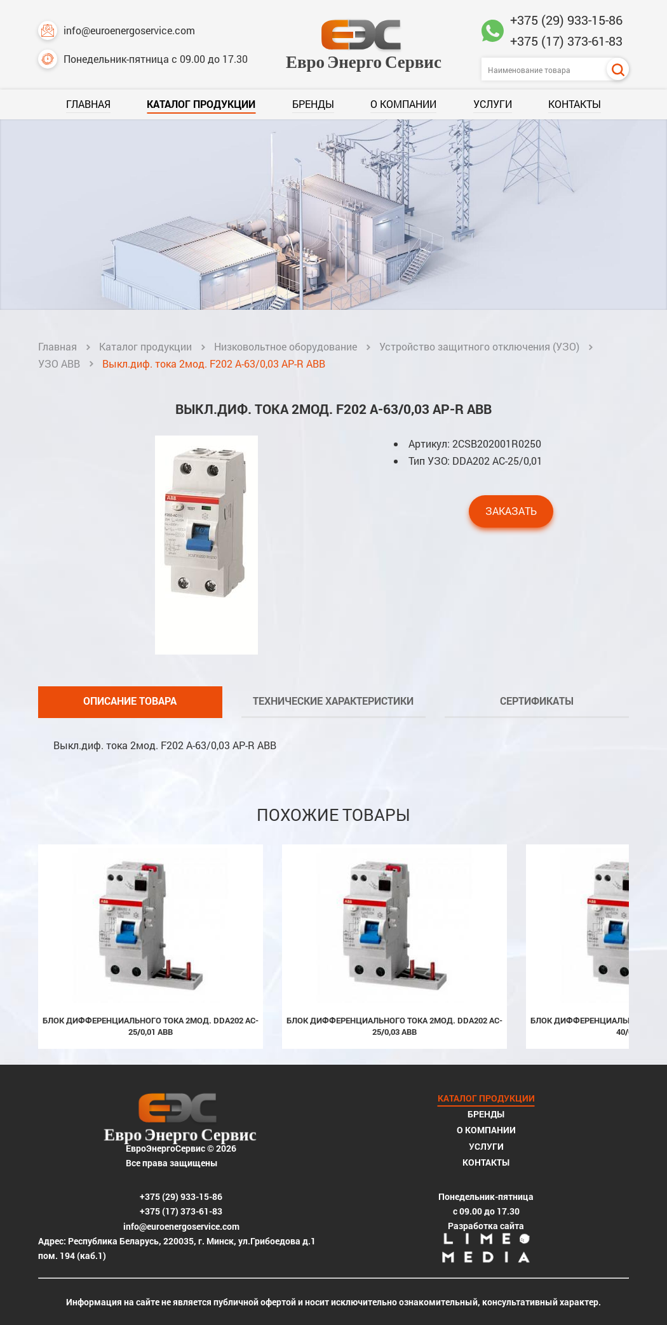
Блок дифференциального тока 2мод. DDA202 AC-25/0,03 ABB (394, 1026)
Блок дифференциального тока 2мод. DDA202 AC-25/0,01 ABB (151, 1026)
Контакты (574, 103)
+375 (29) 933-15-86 (566, 19)
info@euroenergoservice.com (116, 30)
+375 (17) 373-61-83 (566, 40)
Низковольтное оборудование (285, 346)
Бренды (313, 103)
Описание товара (130, 700)
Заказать (511, 510)
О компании (403, 103)
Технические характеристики (333, 700)
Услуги (492, 103)
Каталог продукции (201, 103)
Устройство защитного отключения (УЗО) (479, 346)
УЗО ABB (59, 363)
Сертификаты (537, 700)
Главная (88, 103)
